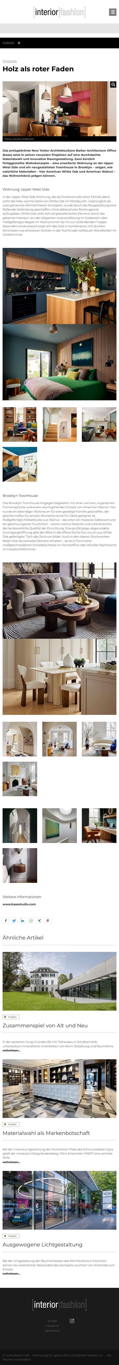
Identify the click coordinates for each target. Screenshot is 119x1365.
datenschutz (52, 1330)
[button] (6, 921)
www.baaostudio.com (19, 904)
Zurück (8, 43)
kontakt (52, 1321)
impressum (52, 1325)
